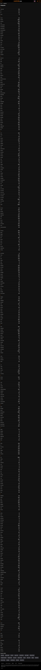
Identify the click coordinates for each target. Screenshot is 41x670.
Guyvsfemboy (21, 655)
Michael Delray (32, 655)
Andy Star (2, 655)
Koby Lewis (28, 657)
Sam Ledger (26, 655)
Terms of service (8, 663)
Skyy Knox (14, 657)
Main (1, 3)
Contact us (2, 663)
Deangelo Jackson (3, 657)
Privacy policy (20, 663)
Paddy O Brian (10, 657)
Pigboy (33, 657)
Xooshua (12, 655)
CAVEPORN (18, 1)
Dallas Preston (20, 657)
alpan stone (16, 655)
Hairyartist (36, 657)
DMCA (13, 663)
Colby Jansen (7, 655)
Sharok (24, 657)
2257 (16, 663)
